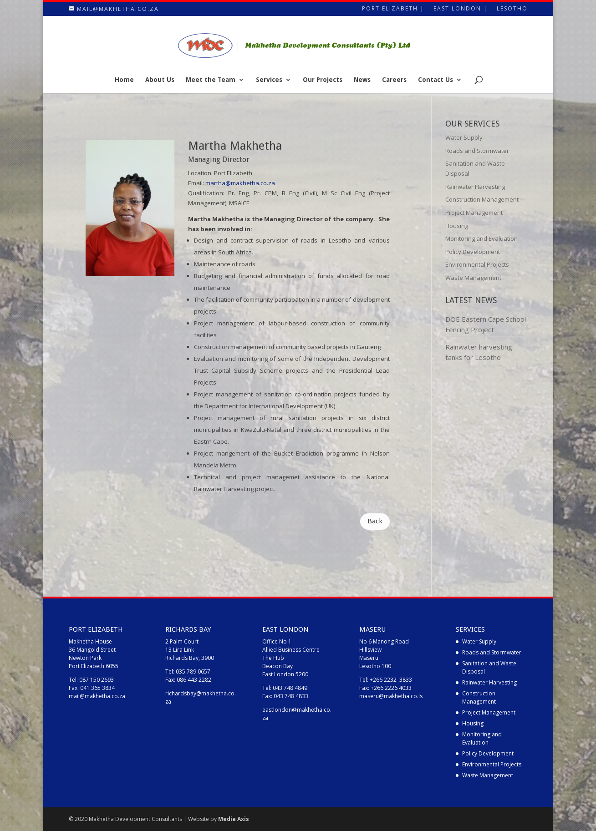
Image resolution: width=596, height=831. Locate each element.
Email (195, 183)
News (362, 79)
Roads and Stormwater (477, 151)
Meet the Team (210, 79)
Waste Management (473, 278)
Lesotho (512, 9)
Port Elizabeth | (393, 9)
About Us (159, 79)
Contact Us (435, 79)
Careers (394, 79)
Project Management (474, 212)
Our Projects (322, 79)
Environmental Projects (477, 264)
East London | (460, 9)
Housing (456, 226)
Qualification (205, 193)
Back (374, 521)
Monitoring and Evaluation (481, 238)
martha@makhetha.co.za (240, 183)
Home (124, 79)
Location (199, 173)
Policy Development (472, 252)
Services (269, 79)
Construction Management (482, 199)
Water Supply (464, 137)
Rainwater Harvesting (475, 186)
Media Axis (233, 819)
